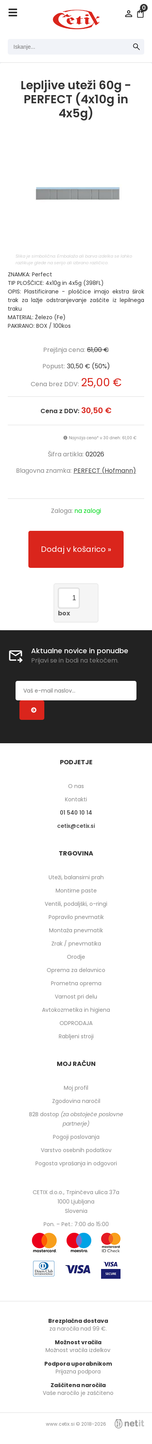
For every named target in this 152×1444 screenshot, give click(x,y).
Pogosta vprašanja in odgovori (76, 1163)
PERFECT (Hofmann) (104, 470)
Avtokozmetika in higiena (76, 1010)
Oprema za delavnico (76, 970)
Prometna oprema (76, 983)
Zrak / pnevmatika (76, 943)
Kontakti (76, 799)
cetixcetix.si (76, 826)
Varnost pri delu (76, 996)
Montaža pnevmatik (76, 930)
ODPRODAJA (76, 1023)
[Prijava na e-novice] (31, 710)
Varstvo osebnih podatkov (76, 1150)
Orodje (76, 957)
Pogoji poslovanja (76, 1137)
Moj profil (76, 1088)
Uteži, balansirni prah (76, 877)
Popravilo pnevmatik (76, 917)
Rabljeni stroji (76, 1036)
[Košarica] (140, 13)
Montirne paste (76, 890)
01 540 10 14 (76, 813)
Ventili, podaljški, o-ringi (76, 904)
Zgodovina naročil (76, 1101)
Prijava (128, 13)
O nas (76, 786)
